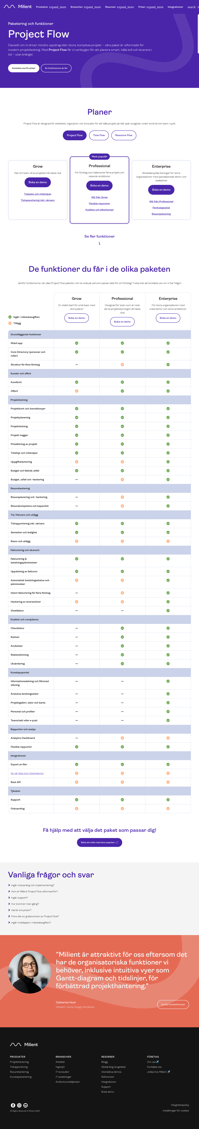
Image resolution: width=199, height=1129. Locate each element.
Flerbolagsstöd (161, 207)
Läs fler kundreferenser (173, 1004)
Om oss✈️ (153, 1061)
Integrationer (175, 6)
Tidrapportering (19, 1066)
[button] (191, 7)
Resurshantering (19, 1071)
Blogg (104, 1061)
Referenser (107, 1076)
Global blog (107, 1066)
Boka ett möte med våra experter (98, 844)
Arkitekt (60, 1061)
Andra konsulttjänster (68, 1081)
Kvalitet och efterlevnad (99, 209)
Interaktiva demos (111, 1071)
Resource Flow (123, 135)
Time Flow (99, 135)
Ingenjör (60, 1066)
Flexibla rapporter (99, 203)
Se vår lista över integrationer (27, 773)
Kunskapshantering (21, 1076)
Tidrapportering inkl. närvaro (38, 200)
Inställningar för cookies (176, 1110)
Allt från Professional (161, 201)
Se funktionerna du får (56, 68)
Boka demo (107, 1091)
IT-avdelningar (63, 1076)
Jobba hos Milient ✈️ (158, 1071)
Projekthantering (19, 1061)
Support (106, 1086)
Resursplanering (161, 213)
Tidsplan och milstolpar (37, 194)
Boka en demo (38, 182)
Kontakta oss (154, 1066)
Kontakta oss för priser (23, 68)
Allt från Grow (99, 197)
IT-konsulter (62, 1071)
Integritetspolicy (180, 1104)
